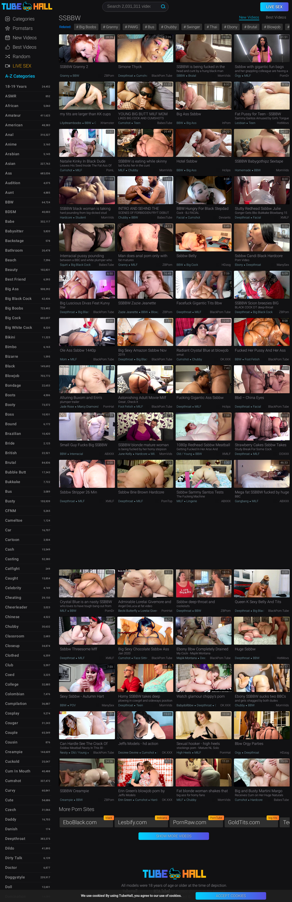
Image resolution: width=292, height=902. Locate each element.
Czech (10, 809)
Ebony (231, 27)
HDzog (226, 264)
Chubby (170, 27)
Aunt (9, 192)
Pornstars (23, 28)
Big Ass (191, 123)
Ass (8, 173)
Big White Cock (18, 327)
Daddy (10, 819)
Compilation (16, 703)
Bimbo (11, 347)
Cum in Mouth (17, 771)
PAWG (132, 27)
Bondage (13, 385)
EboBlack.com (88, 821)
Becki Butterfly (128, 610)
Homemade (243, 170)
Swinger (193, 27)
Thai (213, 27)
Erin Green (125, 800)
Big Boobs (87, 27)
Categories (24, 19)
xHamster (107, 123)
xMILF (284, 217)
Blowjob (273, 27)
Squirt (64, 264)
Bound (11, 424)
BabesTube (164, 123)
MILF (247, 75)
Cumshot (142, 75)
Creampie (67, 800)
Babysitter (14, 231)
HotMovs (283, 123)
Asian (10, 163)
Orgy (238, 75)
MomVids (224, 75)
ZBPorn (109, 75)
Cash (9, 549)
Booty (10, 404)
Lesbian (240, 123)
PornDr (284, 75)
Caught (11, 578)
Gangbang (242, 501)
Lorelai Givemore (151, 610)
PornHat (108, 406)
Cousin (11, 742)
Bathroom (14, 250)
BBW (75, 75)
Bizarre (11, 356)
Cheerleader (16, 607)
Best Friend (15, 279)
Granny (111, 27)
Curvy (98, 123)
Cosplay (12, 713)
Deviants (225, 217)
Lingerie (191, 501)
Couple (11, 732)
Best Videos (24, 47)
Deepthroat (126, 75)
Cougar (11, 723)
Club (9, 665)
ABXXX (109, 454)
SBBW (181, 75)
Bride (10, 443)
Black (10, 366)
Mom (64, 359)
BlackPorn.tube (162, 75)
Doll (8, 887)
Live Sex (22, 66)
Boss (9, 414)
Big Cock (192, 264)
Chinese (12, 617)
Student (80, 217)
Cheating (13, 597)
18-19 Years (16, 86)
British (11, 453)
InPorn (226, 123)
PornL (110, 170)
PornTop (166, 501)
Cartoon (12, 539)
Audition (12, 183)
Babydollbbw (185, 705)
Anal (9, 134)
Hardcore (66, 217)
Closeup (12, 646)
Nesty (64, 752)
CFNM (10, 511)
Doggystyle (15, 877)
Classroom (14, 636)
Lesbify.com (143, 821)
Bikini (10, 337)
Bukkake (12, 482)
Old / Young (185, 454)
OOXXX (284, 454)
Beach (10, 260)
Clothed (12, 655)
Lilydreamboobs (71, 123)
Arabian (12, 154)
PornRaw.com (198, 821)
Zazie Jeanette (128, 312)
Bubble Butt (15, 472)
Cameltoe (13, 520)
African (12, 105)
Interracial (76, 454)
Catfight (12, 568)
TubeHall (27, 6)
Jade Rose (67, 406)
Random (21, 56)
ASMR (10, 96)
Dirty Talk (13, 858)
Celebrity (13, 588)
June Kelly (125, 454)
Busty (10, 501)
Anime (11, 144)
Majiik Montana (187, 658)
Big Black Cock (80, 264)
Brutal (251, 27)
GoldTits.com (253, 821)
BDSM (10, 212)
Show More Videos (173, 836)
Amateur (13, 115)
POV (72, 705)
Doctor (11, 867)
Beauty (11, 269)
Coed (9, 674)
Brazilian (13, 433)
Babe (9, 221)
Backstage (14, 240)
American (14, 125)
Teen (136, 123)
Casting (12, 559)
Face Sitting (141, 658)
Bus (150, 27)
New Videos (249, 17)
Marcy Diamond (88, 406)
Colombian (14, 694)
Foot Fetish (252, 359)
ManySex (283, 264)
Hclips (226, 170)
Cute (9, 800)
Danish (11, 829)
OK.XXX (225, 359)
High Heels (184, 752)
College (12, 684)
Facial (181, 217)
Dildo (9, 848)
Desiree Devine (128, 752)
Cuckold (12, 761)
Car (8, 530)
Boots (10, 395)
